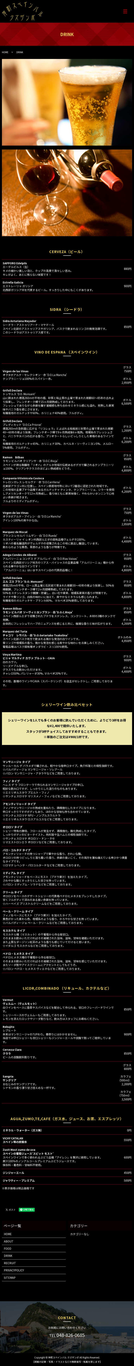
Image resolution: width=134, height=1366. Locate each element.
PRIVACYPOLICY (14, 1270)
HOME (5, 52)
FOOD (7, 1248)
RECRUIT (10, 1263)
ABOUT (8, 1241)
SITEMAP (10, 1278)
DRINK (8, 1256)
